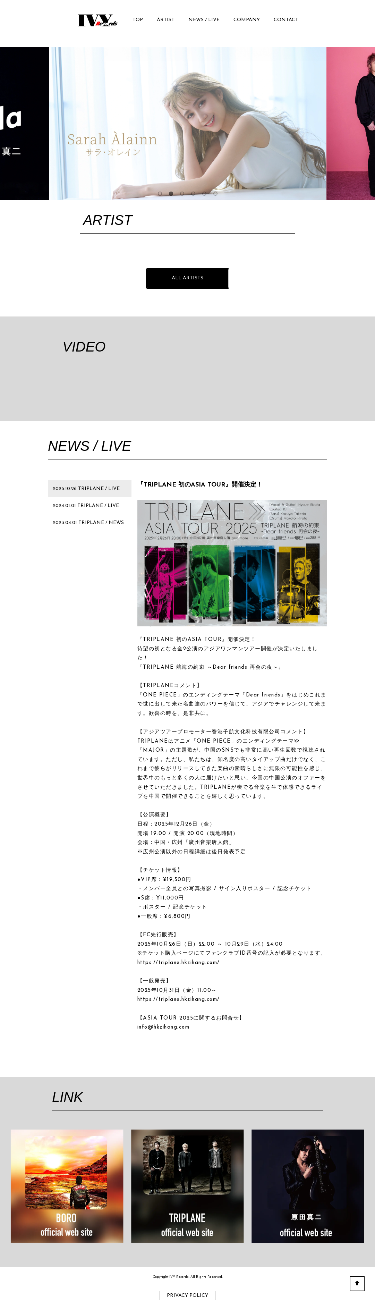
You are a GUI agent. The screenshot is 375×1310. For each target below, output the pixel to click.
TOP (138, 20)
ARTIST (165, 20)
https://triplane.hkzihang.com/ (178, 962)
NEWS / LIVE (204, 20)
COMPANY (246, 20)
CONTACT (286, 20)
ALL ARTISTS (187, 278)
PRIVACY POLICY (187, 1295)
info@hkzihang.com (163, 1027)
